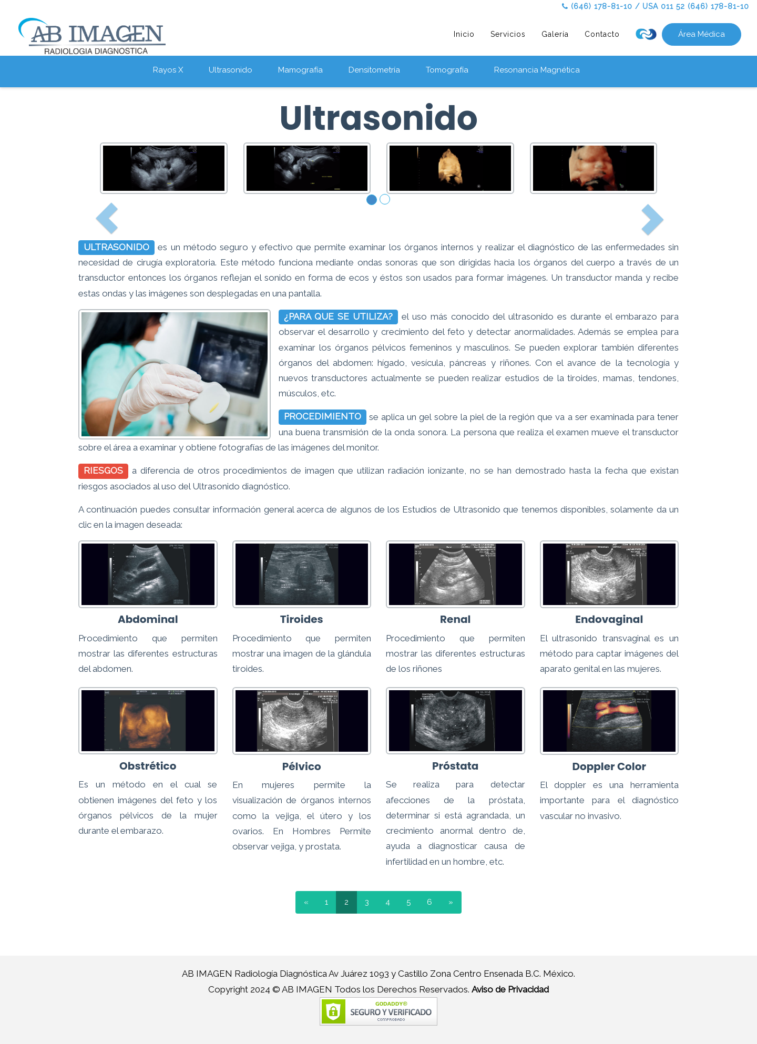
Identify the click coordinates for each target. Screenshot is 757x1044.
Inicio (464, 34)
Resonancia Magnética (537, 70)
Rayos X (168, 70)
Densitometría (374, 70)
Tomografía (447, 70)
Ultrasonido (230, 70)
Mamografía (300, 70)
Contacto (602, 34)
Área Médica (701, 34)
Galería (555, 34)
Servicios (508, 34)
